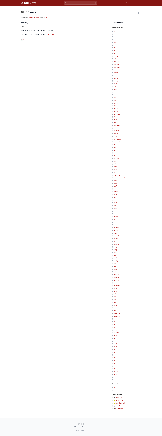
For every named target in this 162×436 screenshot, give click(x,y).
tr (114, 349)
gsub (115, 147)
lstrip (115, 208)
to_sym (116, 330)
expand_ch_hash (120, 403)
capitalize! (117, 67)
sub (115, 294)
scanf (115, 255)
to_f (115, 319)
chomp (116, 78)
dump (115, 119)
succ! (115, 305)
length (116, 200)
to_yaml (116, 332)
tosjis (115, 341)
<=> (115, 42)
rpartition (116, 244)
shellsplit (116, 261)
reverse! (116, 236)
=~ (115, 48)
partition (116, 227)
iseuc (115, 180)
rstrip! (115, 250)
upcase (116, 374)
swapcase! (117, 316)
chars (115, 75)
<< (114, 39)
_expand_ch (118, 397)
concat (116, 95)
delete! (116, 108)
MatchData (50, 34)
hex (115, 155)
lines (115, 202)
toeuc (115, 335)
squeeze (116, 274)
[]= (114, 53)
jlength (116, 191)
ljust (115, 205)
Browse (128, 3)
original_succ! (119, 408)
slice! (115, 269)
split (115, 272)
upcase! (116, 377)
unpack (116, 371)
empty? (116, 136)
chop (115, 84)
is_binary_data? (118, 175)
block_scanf (117, 56)
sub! (115, 296)
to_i (115, 321)
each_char (117, 128)
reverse (116, 233)
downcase (117, 114)
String (45, 17)
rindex (116, 238)
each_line (116, 133)
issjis (115, 183)
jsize (115, 194)
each (115, 122)
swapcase (117, 313)
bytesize (116, 61)
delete (116, 103)
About (137, 3)
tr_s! (115, 366)
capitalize (117, 64)
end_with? (117, 142)
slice (115, 266)
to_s (115, 324)
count (115, 97)
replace (116, 230)
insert (115, 166)
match (116, 214)
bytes (115, 59)
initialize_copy (118, 164)
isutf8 (115, 186)
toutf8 (115, 346)
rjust (115, 241)
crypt (115, 100)
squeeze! (116, 280)
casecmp (116, 70)
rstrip (115, 247)
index (115, 161)
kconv (115, 197)
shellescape (117, 258)
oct (115, 225)
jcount (116, 189)
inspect (116, 169)
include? (116, 158)
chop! (115, 89)
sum (115, 310)
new (115, 387)
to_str (115, 327)
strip (115, 288)
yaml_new (117, 390)
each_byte (117, 125)
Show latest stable (34, 17)
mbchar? (116, 216)
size (115, 263)
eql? (115, 144)
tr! (114, 355)
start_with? (117, 285)
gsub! (115, 150)
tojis (115, 338)
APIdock (25, 3)
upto (115, 380)
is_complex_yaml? (119, 178)
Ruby (34, 3)
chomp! (116, 81)
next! (115, 222)
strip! (115, 291)
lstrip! (115, 211)
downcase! (117, 117)
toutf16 (116, 344)
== (114, 45)
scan (115, 252)
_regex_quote (119, 400)
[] (114, 50)
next (115, 219)
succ (115, 299)
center (116, 72)
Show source (27, 40)
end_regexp (117, 139)
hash (115, 153)
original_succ (119, 406)
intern (115, 172)
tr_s (115, 360)
